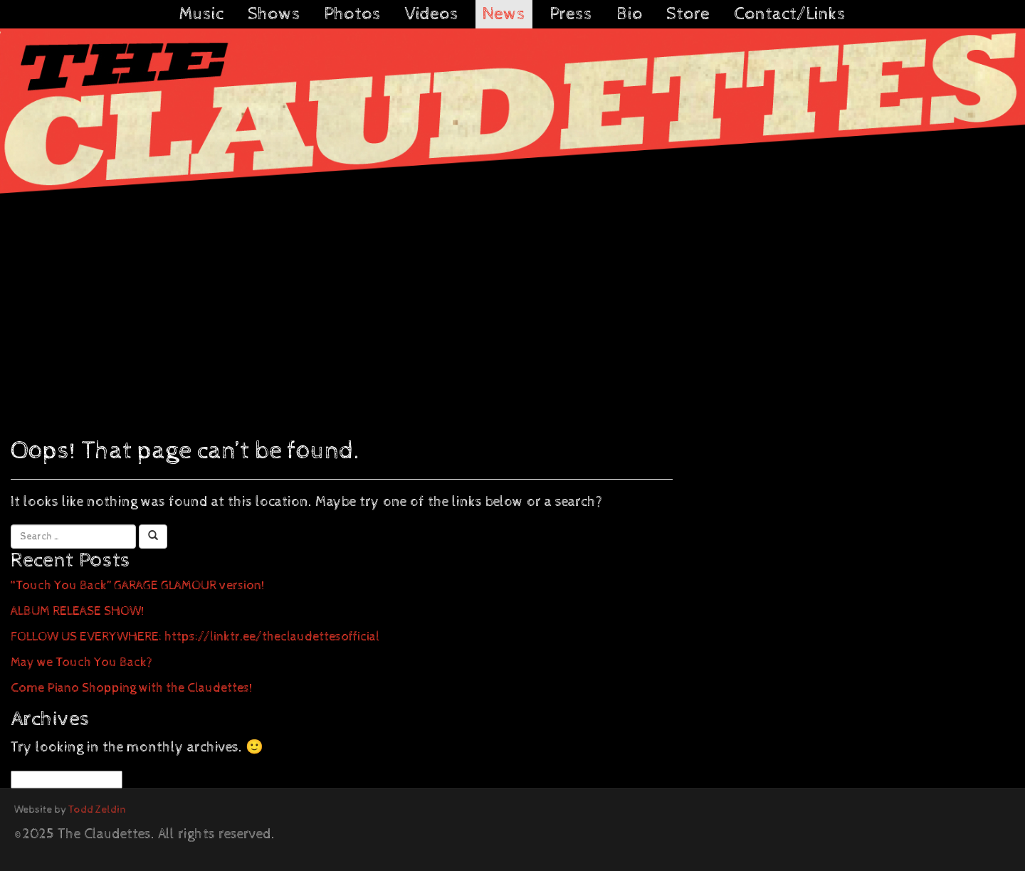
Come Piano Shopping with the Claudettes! (132, 687)
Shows (274, 14)
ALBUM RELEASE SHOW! (77, 610)
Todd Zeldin (97, 809)
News (504, 14)
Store (688, 14)
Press (571, 14)
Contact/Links (790, 14)
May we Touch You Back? (81, 662)
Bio (629, 14)
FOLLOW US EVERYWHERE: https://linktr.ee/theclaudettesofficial (195, 636)
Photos (352, 14)
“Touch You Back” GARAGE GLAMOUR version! (138, 585)
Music (201, 14)
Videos (431, 14)
